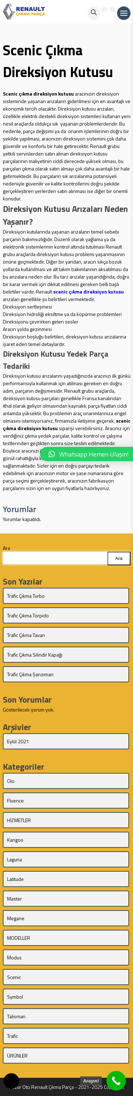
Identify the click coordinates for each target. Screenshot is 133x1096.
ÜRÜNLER (17, 1055)
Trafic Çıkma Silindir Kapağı (34, 654)
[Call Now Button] (116, 1081)
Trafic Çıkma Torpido (28, 615)
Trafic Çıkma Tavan (26, 635)
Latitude (15, 879)
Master (14, 898)
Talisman (16, 1016)
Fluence (15, 800)
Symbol (15, 996)
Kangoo (15, 839)
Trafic (12, 1036)
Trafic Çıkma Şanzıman (30, 674)
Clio (11, 781)
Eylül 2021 (18, 741)
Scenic (14, 977)
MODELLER (18, 938)
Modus (14, 957)
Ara (6, 548)
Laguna (14, 859)
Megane (15, 918)
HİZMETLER (19, 820)
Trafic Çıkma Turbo (26, 596)
